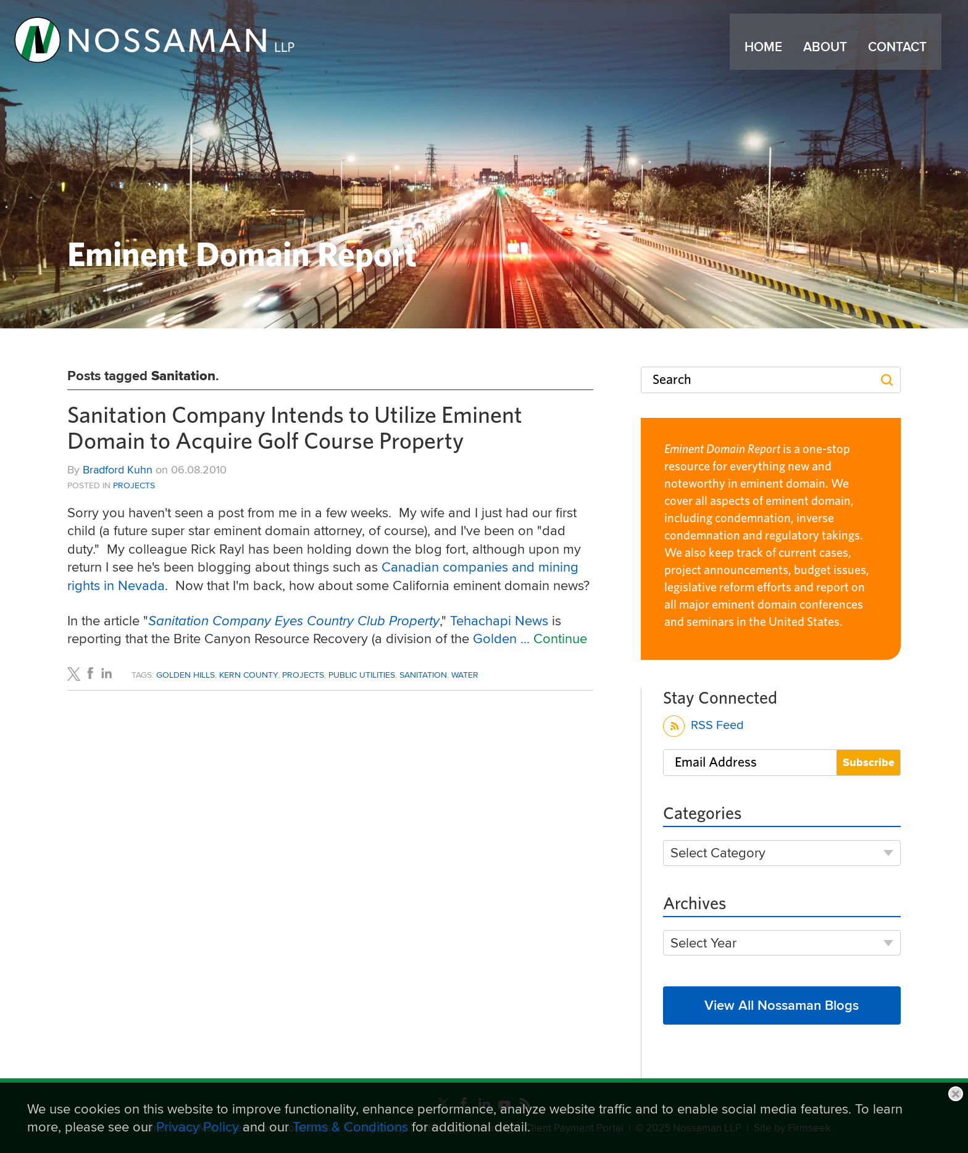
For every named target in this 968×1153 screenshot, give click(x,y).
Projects (134, 485)
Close (955, 1093)
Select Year (703, 943)
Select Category (718, 853)
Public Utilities (361, 674)
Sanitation (423, 674)
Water (464, 674)
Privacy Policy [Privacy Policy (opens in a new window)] (197, 1126)
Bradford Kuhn (117, 469)
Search (672, 379)
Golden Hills (185, 674)
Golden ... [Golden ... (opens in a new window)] (503, 638)
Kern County (248, 674)
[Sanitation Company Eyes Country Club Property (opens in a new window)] (294, 620)
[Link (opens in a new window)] (172, 44)
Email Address (716, 762)
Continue (560, 638)
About (829, 55)
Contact (901, 55)
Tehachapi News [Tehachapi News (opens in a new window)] (501, 620)
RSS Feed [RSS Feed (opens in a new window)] (703, 727)
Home (767, 55)
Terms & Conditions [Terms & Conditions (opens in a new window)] (350, 1126)
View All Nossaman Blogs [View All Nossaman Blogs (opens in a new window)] (781, 1005)
